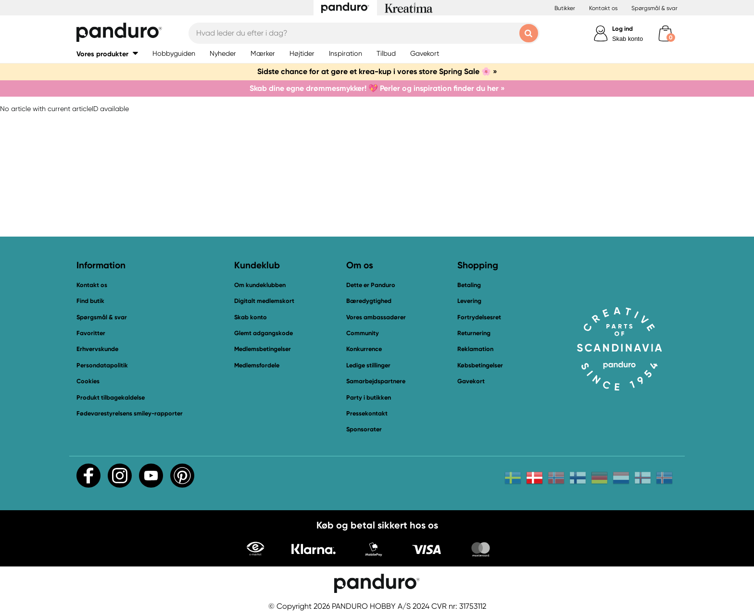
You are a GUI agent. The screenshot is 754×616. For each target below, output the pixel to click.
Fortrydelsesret (479, 317)
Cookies (88, 381)
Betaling (469, 285)
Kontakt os (603, 8)
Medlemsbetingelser (262, 348)
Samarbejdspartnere (375, 381)
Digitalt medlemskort (264, 300)
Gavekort (471, 381)
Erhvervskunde (97, 348)
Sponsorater (364, 429)
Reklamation (475, 348)
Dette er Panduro (370, 285)
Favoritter (90, 333)
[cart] (665, 33)
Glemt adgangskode (263, 333)
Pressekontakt (367, 413)
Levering (469, 300)
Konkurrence (364, 348)
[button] (107, 53)
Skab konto (627, 38)
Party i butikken (368, 397)
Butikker (564, 8)
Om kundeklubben (260, 285)
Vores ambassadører (376, 317)
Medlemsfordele (256, 365)
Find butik (90, 300)
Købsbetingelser (480, 365)
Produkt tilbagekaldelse (110, 397)
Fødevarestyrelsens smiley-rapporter (129, 413)
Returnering (473, 333)
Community (362, 333)
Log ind (622, 28)
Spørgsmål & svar (654, 8)
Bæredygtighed (368, 300)
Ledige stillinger (368, 365)
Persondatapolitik (102, 365)
